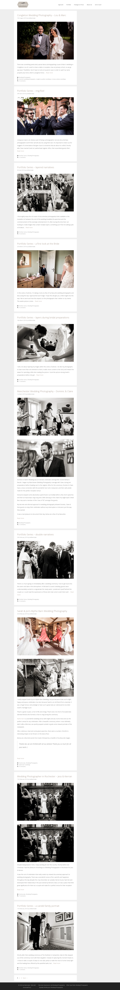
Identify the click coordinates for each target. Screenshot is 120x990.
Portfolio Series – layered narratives (35, 167)
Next (25, 978)
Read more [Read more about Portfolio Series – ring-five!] (20, 151)
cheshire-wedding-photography (27, 79)
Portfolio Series (23, 155)
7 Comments (22, 381)
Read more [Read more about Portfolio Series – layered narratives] (29, 227)
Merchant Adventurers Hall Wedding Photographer (51, 985)
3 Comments (22, 601)
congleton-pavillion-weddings (43, 79)
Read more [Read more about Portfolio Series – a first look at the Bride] (38, 301)
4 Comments (22, 766)
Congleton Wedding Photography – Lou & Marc (41, 15)
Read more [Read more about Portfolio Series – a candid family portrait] (56, 963)
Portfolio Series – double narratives (35, 534)
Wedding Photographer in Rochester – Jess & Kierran (44, 776)
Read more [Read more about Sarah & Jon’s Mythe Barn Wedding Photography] (20, 758)
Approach (60, 4)
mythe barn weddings (24, 764)
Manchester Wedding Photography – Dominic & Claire (45, 391)
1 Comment (22, 969)
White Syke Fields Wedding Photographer (77, 985)
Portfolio (68, 4)
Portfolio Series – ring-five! (30, 90)
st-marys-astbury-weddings (58, 79)
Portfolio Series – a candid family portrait (38, 905)
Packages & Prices (79, 4)
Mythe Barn (21, 719)
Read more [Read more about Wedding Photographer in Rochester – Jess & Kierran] (20, 889)
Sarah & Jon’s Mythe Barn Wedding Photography (42, 611)
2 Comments (22, 157)
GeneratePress (27, 987)
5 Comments (22, 81)
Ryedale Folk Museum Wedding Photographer (51, 987)
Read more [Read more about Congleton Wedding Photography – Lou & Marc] (49, 73)
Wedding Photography (24, 77)
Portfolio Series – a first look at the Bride (38, 243)
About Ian (89, 4)
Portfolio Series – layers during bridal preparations (43, 317)
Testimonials (22, 763)
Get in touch (98, 4)
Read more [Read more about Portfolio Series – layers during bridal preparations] (39, 375)
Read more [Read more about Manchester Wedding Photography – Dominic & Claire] (20, 518)
